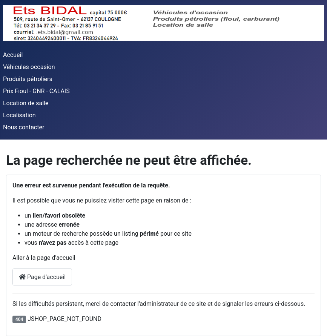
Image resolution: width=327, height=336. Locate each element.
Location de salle (26, 103)
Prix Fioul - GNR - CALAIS (36, 91)
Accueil (13, 54)
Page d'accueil (42, 277)
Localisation (19, 115)
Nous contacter (23, 127)
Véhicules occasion (29, 67)
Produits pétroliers (27, 79)
